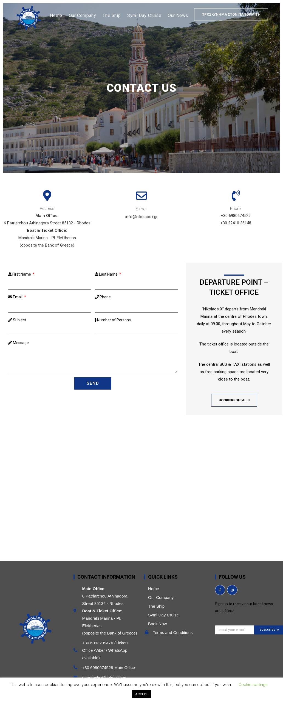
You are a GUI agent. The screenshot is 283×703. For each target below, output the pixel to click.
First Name (20, 274)
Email (15, 297)
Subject (17, 320)
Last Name (106, 274)
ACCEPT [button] (141, 694)
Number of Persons (113, 320)
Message (18, 343)
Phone (103, 297)
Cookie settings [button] (253, 684)
